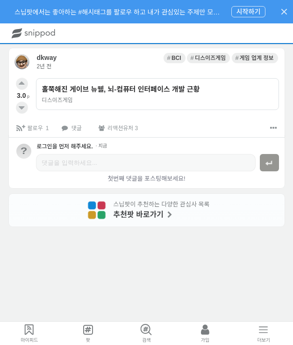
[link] (175, 58)
